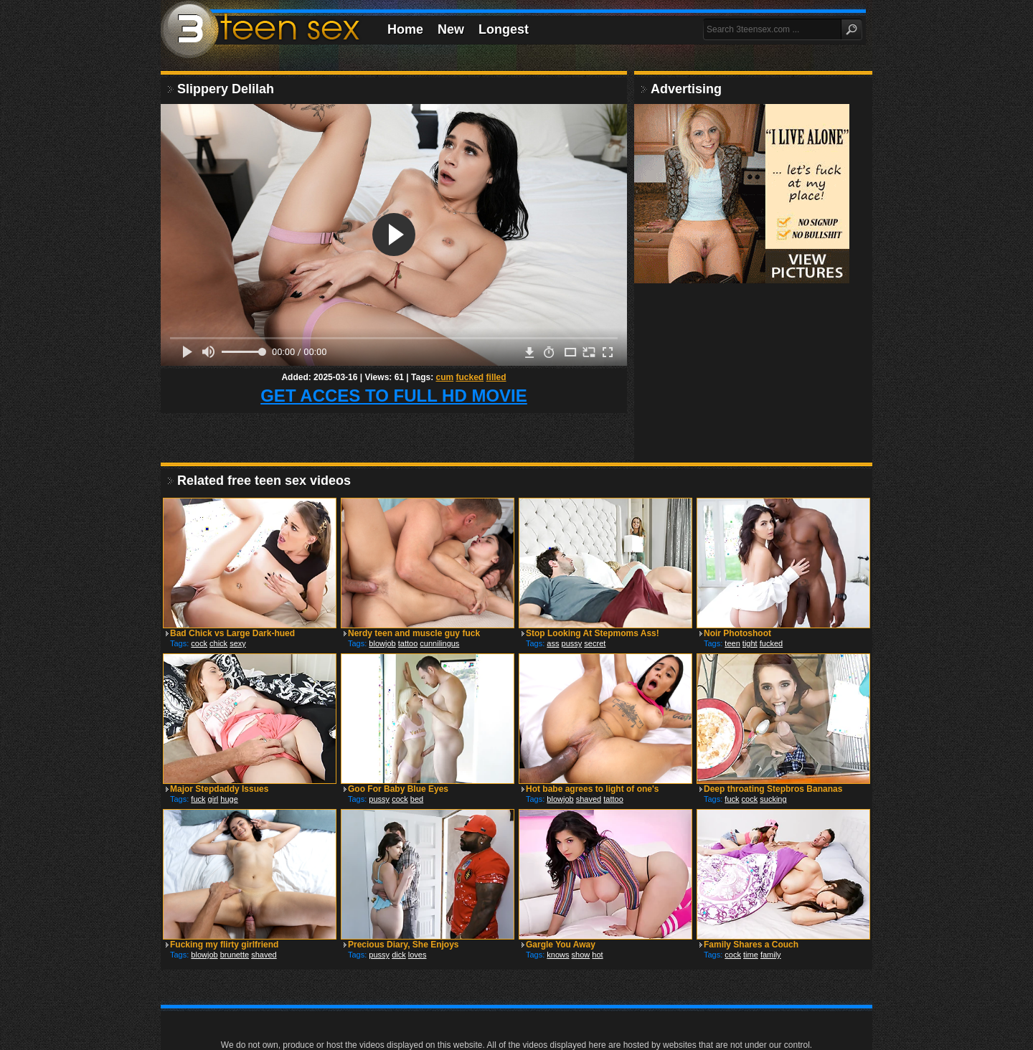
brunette (234, 954)
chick (218, 643)
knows (558, 954)
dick (399, 954)
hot (597, 954)
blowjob (382, 643)
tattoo (408, 643)
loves (417, 954)
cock (199, 643)
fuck (198, 799)
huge (228, 799)
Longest (503, 29)
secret (594, 643)
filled (496, 377)
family (770, 954)
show (581, 954)
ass (553, 643)
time (750, 954)
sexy (238, 643)
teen (732, 643)
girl (213, 799)
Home (405, 29)
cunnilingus (439, 643)
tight (750, 643)
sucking (773, 799)
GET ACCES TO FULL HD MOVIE (393, 395)
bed (416, 799)
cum (444, 377)
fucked (470, 377)
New (451, 29)
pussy (572, 643)
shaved (588, 799)
